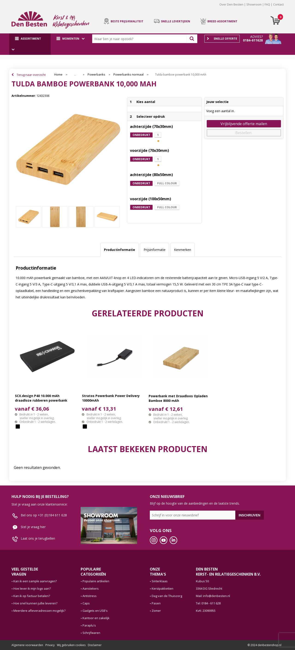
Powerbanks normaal (128, 74)
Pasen (156, 603)
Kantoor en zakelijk (96, 618)
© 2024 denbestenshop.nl (264, 645)
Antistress (90, 596)
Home (58, 74)
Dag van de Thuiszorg (167, 596)
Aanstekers (91, 588)
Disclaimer (95, 645)
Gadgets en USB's (95, 611)
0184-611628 (253, 40)
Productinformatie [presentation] (119, 249)
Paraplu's (89, 625)
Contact (278, 4)
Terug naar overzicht (31, 75)
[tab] (119, 250)
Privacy (50, 645)
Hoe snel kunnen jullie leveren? (35, 603)
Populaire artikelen (96, 581)
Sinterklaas (160, 581)
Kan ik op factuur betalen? (31, 596)
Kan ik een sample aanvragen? (35, 581)
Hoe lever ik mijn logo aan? (32, 588)
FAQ (267, 4)
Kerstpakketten (162, 588)
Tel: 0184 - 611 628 (208, 603)
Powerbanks (96, 74)
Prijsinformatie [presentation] (154, 249)
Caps (86, 603)
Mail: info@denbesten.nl (213, 596)
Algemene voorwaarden (27, 645)
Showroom (254, 4)
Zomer (156, 611)
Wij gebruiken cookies (71, 645)
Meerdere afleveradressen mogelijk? (39, 611)
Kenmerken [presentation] (182, 249)
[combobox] (140, 38)
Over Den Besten (231, 4)
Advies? (256, 36)
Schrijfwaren (91, 633)
